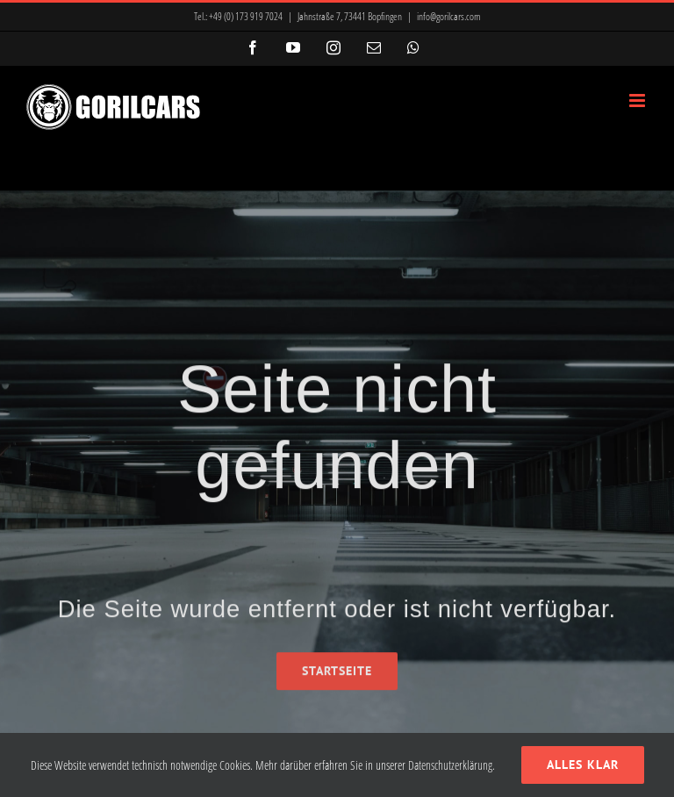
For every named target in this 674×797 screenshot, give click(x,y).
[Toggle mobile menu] (638, 100)
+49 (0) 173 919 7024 (246, 16)
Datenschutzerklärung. (451, 765)
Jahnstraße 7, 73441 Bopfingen (350, 16)
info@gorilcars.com (449, 16)
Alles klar (583, 764)
